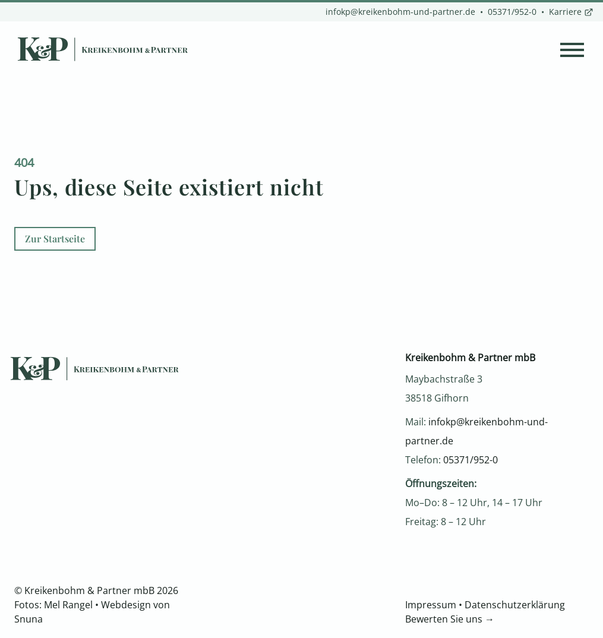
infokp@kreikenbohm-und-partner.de (400, 11)
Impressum (430, 604)
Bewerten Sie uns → (449, 619)
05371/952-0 (512, 11)
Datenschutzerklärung (515, 604)
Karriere (571, 11)
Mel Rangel (68, 604)
